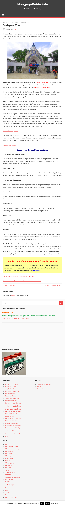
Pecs (6, 490)
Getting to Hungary (11, 447)
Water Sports (9, 463)
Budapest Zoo (9, 416)
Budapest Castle (10, 396)
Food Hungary (9, 458)
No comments (15, 22)
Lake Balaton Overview (44, 384)
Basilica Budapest (11, 401)
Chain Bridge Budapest (14, 406)
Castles (7, 461)
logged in (14, 295)
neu (6, 436)
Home (7, 444)
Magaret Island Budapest (13, 409)
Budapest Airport (10, 387)
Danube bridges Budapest (13, 403)
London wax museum (10, 145)
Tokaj (7, 493)
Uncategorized (25, 22)
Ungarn (15, 30)
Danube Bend (9, 480)
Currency (8, 470)
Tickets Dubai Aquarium (10, 131)
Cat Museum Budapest (12, 434)
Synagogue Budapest (12, 398)
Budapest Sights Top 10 (12, 384)
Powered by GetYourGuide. (10, 318)
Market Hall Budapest (12, 423)
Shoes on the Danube (12, 421)
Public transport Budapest (13, 428)
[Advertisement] (12, 335)
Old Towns (8, 454)
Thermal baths (10, 472)
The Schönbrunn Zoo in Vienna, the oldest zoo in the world (22, 281)
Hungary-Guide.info (32, 4)
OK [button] (42, 503)
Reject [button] (47, 503)
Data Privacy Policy (11, 497)
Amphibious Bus (10, 389)
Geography (8, 465)
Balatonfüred (41, 389)
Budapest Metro (12, 431)
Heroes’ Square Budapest (13, 411)
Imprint (7, 495)
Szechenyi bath (10, 394)
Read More (54, 503)
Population (8, 475)
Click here (36, 270)
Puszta (7, 482)
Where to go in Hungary (13, 449)
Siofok (39, 387)
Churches (8, 468)
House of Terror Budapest (53, 286)
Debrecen (8, 488)
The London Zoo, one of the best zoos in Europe (18, 276)
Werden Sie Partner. (26, 318)
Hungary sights (10, 451)
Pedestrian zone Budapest (13, 426)
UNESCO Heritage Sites (12, 477)
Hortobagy (10, 485)
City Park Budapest (10, 286)
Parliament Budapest (12, 391)
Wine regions (9, 456)
